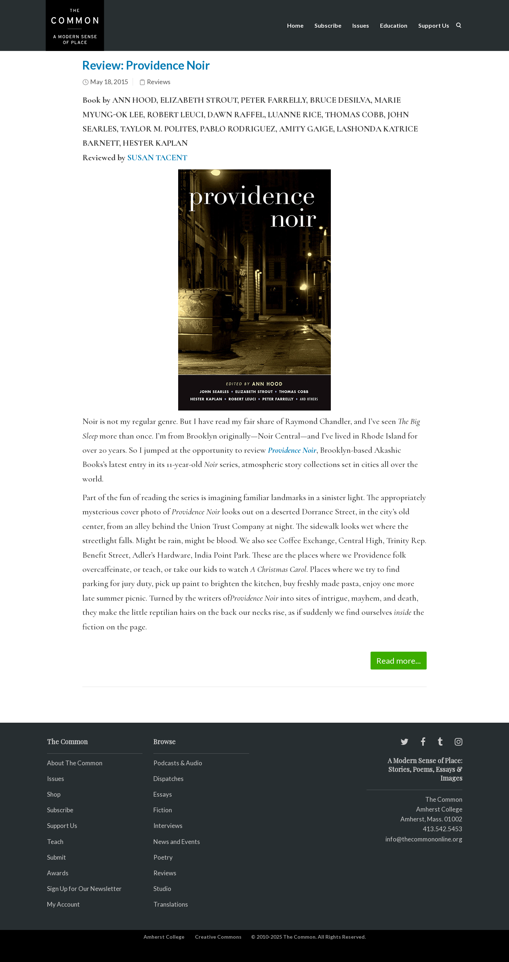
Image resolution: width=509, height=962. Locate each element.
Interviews (168, 825)
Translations (170, 904)
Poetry (163, 857)
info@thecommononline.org (423, 839)
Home (295, 25)
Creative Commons (218, 937)
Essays (162, 794)
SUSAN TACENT (157, 158)
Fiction (162, 810)
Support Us (433, 25)
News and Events (176, 841)
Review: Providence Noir (146, 65)
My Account (63, 904)
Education (393, 25)
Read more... (398, 660)
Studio (162, 888)
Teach (55, 841)
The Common (443, 799)
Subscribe (327, 25)
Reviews (159, 82)
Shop (53, 794)
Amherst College (164, 937)
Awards (57, 873)
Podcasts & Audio (177, 763)
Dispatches (168, 778)
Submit (56, 857)
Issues (360, 25)
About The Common (74, 763)
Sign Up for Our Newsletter (84, 888)
